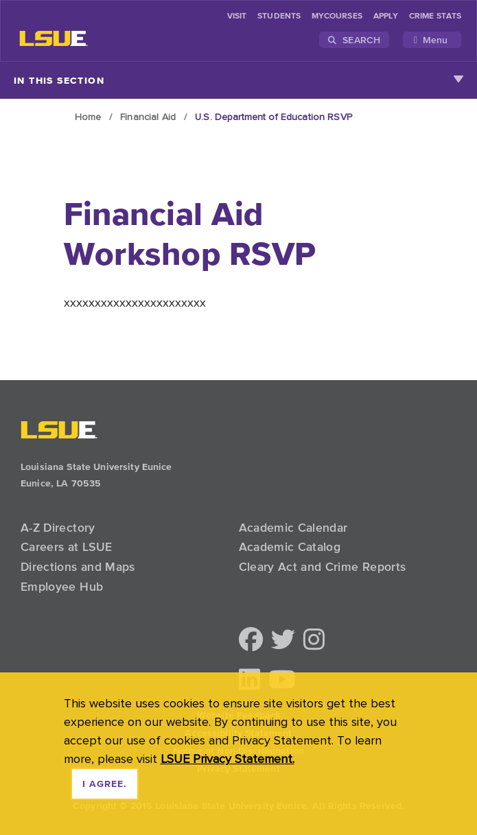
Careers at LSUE (66, 547)
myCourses (337, 16)
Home (88, 117)
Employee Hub (62, 586)
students (279, 16)
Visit (236, 16)
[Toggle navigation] (432, 40)
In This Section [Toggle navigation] (238, 80)
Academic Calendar (293, 527)
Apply (385, 16)
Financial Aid (148, 117)
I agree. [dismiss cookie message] (104, 784)
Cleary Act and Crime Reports (322, 567)
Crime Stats (435, 16)
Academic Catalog (290, 547)
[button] (251, 640)
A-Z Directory (58, 527)
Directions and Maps (78, 567)
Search (354, 39)
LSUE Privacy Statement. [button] (227, 758)
